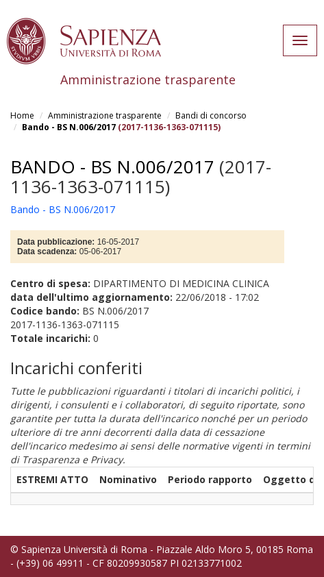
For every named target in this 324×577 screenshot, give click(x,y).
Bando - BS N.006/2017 (69, 127)
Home (22, 115)
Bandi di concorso (211, 115)
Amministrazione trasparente (105, 115)
